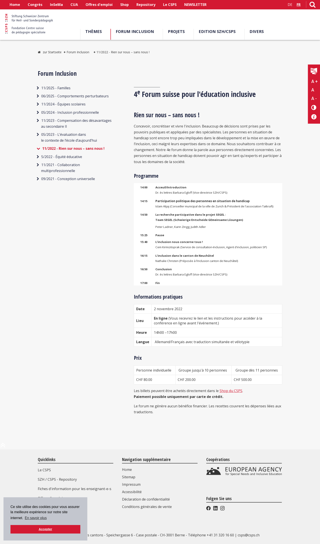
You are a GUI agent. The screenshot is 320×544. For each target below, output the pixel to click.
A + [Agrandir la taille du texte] (314, 81)
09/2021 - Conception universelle (68, 178)
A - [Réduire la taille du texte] (314, 98)
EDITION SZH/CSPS (218, 31)
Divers (258, 31)
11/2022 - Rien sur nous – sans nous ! (123, 52)
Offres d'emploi (99, 4)
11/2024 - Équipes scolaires (63, 104)
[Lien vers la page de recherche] (313, 5)
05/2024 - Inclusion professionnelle (70, 112)
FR (299, 4)
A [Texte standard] (312, 90)
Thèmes (95, 31)
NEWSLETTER (195, 4)
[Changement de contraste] (314, 107)
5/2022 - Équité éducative (61, 156)
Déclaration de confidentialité (146, 499)
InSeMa (56, 4)
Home (15, 4)
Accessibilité (132, 491)
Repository (145, 4)
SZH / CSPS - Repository (57, 479)
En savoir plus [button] (36, 518)
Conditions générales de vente (147, 506)
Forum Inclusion (136, 31)
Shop (124, 4)
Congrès (35, 4)
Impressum (131, 484)
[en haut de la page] (3, 446)
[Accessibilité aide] (314, 116)
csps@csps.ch (249, 535)
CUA (74, 4)
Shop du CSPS (231, 390)
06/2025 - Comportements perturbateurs (75, 96)
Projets (177, 31)
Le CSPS (170, 4)
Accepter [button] (45, 529)
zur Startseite (52, 52)
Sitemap (128, 477)
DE (290, 4)
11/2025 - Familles (56, 88)
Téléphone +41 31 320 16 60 (211, 535)
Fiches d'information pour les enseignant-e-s (74, 488)
